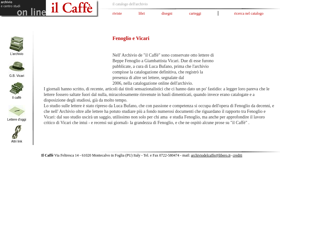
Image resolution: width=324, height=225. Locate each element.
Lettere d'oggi (16, 119)
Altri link (16, 141)
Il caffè (16, 97)
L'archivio (16, 54)
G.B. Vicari (16, 76)
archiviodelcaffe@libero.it (210, 155)
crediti (237, 155)
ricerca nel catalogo (248, 13)
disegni (167, 13)
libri (142, 13)
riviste (117, 13)
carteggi (195, 13)
